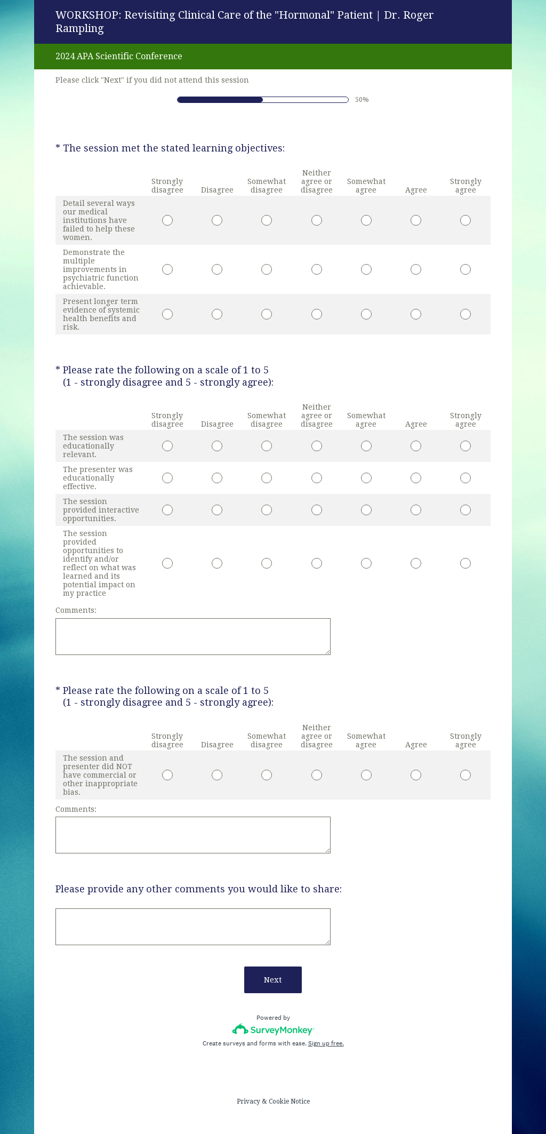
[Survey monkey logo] (273, 1029)
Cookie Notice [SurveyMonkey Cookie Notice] (289, 1101)
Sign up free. (326, 1043)
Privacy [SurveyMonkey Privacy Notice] (248, 1101)
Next (273, 980)
